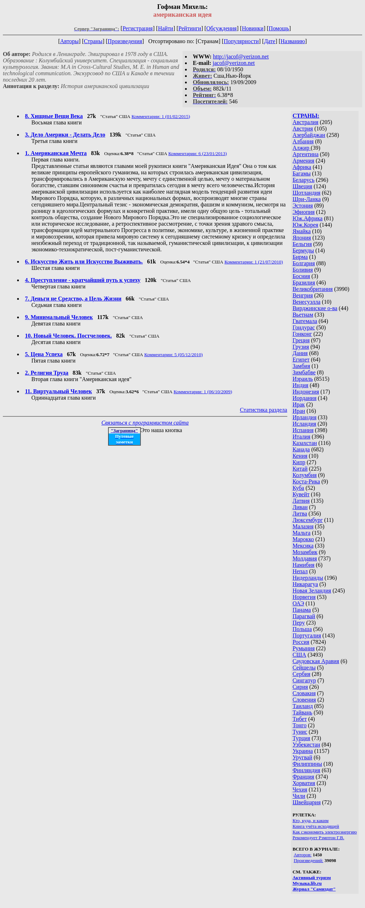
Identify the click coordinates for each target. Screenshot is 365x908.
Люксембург (308, 520)
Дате (270, 41)
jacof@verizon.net (234, 63)
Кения (300, 456)
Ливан (300, 507)
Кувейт (301, 494)
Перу (299, 623)
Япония (302, 238)
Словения (304, 700)
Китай (300, 469)
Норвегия (304, 597)
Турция (301, 738)
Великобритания (313, 289)
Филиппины (307, 764)
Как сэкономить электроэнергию (325, 832)
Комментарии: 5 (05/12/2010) (173, 354)
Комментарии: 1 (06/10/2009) (203, 391)
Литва (300, 514)
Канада (301, 449)
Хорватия (304, 783)
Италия (301, 437)
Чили (299, 796)
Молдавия (305, 558)
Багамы (302, 173)
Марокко (303, 539)
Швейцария (307, 802)
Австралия (305, 122)
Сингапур (304, 680)
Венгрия (303, 295)
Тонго (300, 725)
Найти (165, 28)
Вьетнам (303, 315)
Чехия (300, 789)
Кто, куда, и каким (311, 820)
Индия (300, 385)
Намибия (303, 565)
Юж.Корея (305, 225)
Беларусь (304, 180)
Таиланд (303, 706)
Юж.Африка (308, 218)
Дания (300, 353)
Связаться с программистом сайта (145, 423)
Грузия (301, 347)
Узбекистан (306, 745)
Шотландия (306, 193)
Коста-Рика (306, 481)
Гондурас (304, 327)
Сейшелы (304, 668)
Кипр (299, 462)
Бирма (300, 257)
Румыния (304, 648)
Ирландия (305, 417)
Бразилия (304, 282)
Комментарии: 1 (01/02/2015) (161, 116)
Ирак (299, 404)
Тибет (300, 719)
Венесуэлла (306, 302)
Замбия (301, 366)
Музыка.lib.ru (307, 883)
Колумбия (305, 475)
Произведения (125, 41)
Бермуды (303, 250)
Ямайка (302, 231)
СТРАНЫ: (306, 116)
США (299, 655)
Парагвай (304, 616)
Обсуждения (221, 28)
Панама (302, 610)
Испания (303, 430)
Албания (303, 141)
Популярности (241, 41)
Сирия (300, 687)
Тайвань (302, 712)
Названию (293, 41)
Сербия (301, 674)
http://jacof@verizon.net (240, 56)
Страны (93, 41)
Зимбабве (304, 372)
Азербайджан (309, 135)
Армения (303, 161)
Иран (299, 411)
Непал (300, 571)
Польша (302, 629)
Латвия (301, 501)
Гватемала (305, 321)
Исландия (304, 424)
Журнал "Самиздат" (314, 889)
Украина (303, 751)
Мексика (303, 546)
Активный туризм (312, 877)
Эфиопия (304, 212)
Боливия (303, 270)
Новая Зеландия (312, 591)
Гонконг (302, 334)
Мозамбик (305, 552)
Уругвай (302, 757)
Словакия (304, 693)
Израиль (303, 379)
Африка (302, 167)
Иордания (305, 398)
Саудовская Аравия (316, 661)
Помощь (279, 28)
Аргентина (306, 154)
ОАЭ (298, 603)
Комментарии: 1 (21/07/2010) (254, 262)
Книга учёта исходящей (316, 826)
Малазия (303, 526)
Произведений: (308, 860)
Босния (301, 276)
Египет (301, 359)
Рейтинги (190, 28)
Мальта (301, 533)
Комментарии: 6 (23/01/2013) (197, 153)
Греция (301, 340)
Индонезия (306, 392)
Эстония (303, 205)
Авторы (69, 41)
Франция (303, 777)
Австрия (303, 128)
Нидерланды (308, 578)
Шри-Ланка (307, 199)
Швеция (302, 186)
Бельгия (302, 244)
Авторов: (303, 854)
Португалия (307, 635)
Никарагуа (305, 584)
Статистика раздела (263, 410)
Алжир (302, 148)
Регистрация (138, 28)
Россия (301, 642)
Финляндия (306, 770)
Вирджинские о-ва (315, 308)
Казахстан (305, 443)
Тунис (300, 732)
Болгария (304, 263)
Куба (298, 488)
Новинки (253, 28)
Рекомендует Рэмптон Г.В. (318, 837)
